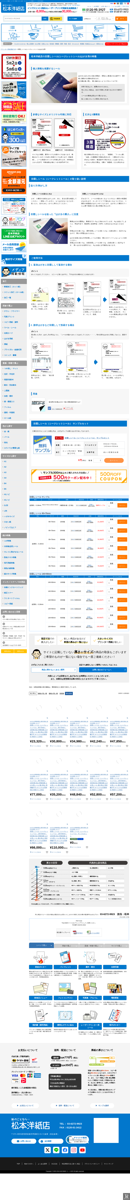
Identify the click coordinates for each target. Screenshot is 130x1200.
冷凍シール (45, 44)
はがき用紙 (8, 339)
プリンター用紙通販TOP (8, 49)
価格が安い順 (42, 693)
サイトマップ (108, 1164)
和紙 (54, 36)
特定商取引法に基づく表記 (71, 1164)
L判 (5, 511)
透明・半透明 (9, 412)
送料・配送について (66, 1106)
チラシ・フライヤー (12, 311)
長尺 (69, 44)
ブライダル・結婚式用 (12, 350)
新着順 (62, 693)
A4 (5, 478)
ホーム (89, 6)
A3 (5, 472)
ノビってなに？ (10, 527)
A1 (5, 461)
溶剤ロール (99, 44)
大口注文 (54, 1164)
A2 (5, 467)
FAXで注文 (126, 6)
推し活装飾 (30, 44)
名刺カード (8, 333)
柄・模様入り (9, 401)
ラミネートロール (20, 44)
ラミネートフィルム (12, 598)
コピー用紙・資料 (11, 322)
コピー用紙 (8, 604)
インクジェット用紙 (33, 28)
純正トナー (8, 593)
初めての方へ (28, 1164)
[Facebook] (65, 1148)
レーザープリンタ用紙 (54, 28)
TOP (18, 1164)
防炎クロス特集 (10, 557)
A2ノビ (7, 494)
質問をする (20, 651)
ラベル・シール (117, 28)
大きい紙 (7, 522)
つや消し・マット (11, 368)
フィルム (7, 407)
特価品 (33, 36)
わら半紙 (75, 36)
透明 (61, 44)
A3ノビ (7, 500)
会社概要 (96, 6)
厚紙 (6, 344)
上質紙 (6, 391)
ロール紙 (96, 28)
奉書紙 (82, 44)
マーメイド (75, 44)
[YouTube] (82, 1148)
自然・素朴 (8, 396)
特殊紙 (75, 28)
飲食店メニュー (90, 44)
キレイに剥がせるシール (13, 552)
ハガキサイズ (9, 516)
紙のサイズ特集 (10, 574)
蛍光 (6, 442)
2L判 (6, 505)
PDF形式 (78, 932)
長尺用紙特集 (9, 563)
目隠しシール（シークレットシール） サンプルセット (87, 438)
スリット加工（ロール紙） (14, 292)
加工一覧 (7, 298)
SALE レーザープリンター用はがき (116, 44)
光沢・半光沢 (9, 374)
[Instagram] (74, 1148)
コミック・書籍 (10, 355)
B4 (5, 483)
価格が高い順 (53, 693)
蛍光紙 (52, 44)
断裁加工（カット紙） (12, 287)
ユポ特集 (7, 541)
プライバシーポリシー (92, 1164)
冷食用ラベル (96, 36)
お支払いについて (26, 1106)
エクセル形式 (93, 932)
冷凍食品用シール (11, 546)
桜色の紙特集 (9, 568)
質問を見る (7, 651)
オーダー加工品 (12, 36)
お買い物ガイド (105, 6)
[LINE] (56, 1148)
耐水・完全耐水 (10, 385)
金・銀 (6, 431)
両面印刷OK (9, 380)
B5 (5, 489)
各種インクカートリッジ (13, 587)
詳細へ (91, 504)
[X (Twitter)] (47, 1148)
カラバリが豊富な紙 (12, 448)
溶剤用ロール (117, 36)
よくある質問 (116, 6)
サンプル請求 (103, 1106)
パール (6, 437)
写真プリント (9, 317)
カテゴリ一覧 (12, 28)
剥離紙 (57, 44)
